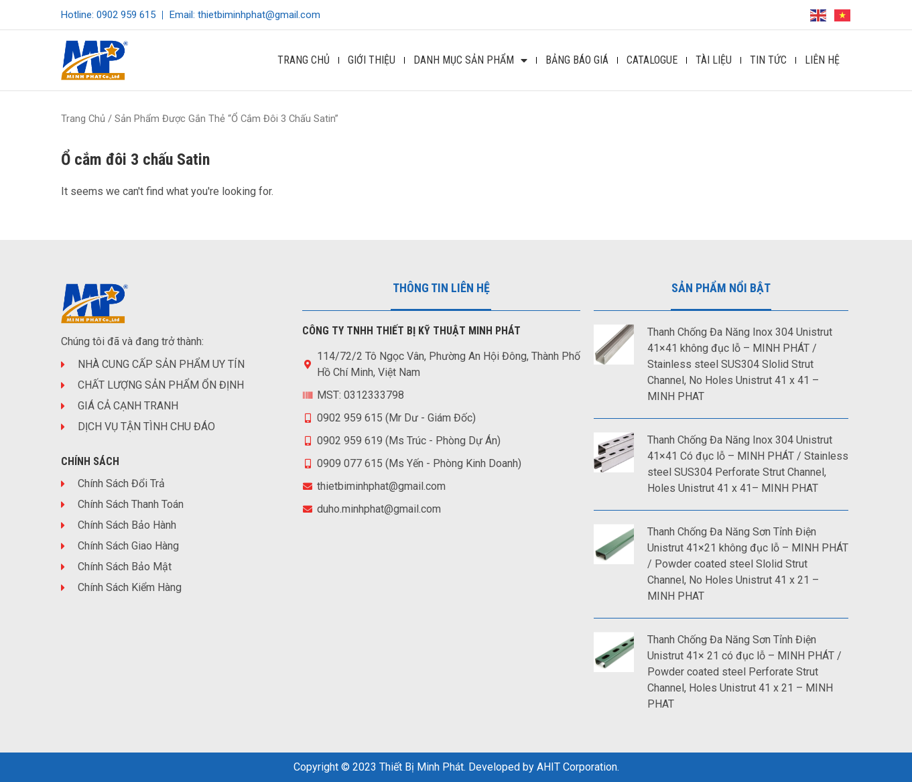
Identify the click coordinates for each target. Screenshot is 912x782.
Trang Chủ (303, 60)
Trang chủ (83, 119)
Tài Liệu (714, 60)
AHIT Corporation (577, 767)
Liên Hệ (822, 60)
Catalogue (652, 60)
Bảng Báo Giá (576, 60)
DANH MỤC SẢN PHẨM (470, 60)
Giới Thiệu (371, 60)
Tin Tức (768, 60)
